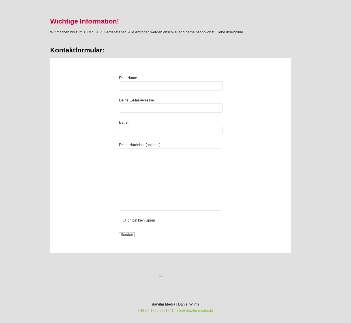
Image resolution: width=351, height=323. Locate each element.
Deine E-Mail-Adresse (171, 104)
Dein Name (171, 82)
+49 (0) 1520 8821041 (155, 310)
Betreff (171, 126)
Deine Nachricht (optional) (170, 148)
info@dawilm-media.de (194, 310)
